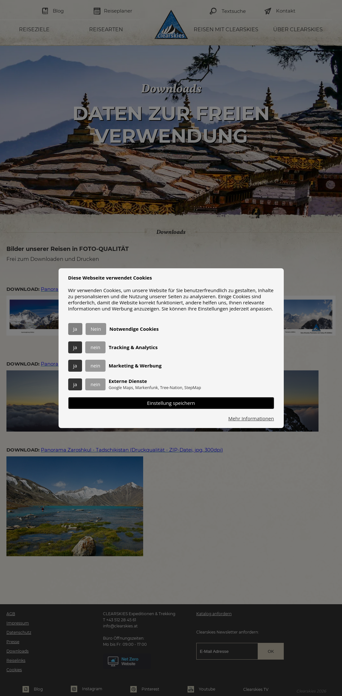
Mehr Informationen (251, 418)
